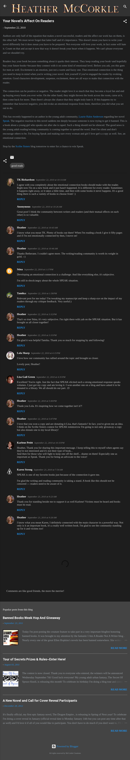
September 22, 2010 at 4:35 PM (50, 377)
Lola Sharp (23, 353)
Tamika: (21, 293)
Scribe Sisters (23, 146)
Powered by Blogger (65, 746)
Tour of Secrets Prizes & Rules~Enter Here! (34, 659)
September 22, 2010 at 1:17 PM (38, 269)
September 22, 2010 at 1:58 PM (42, 293)
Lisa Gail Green (26, 376)
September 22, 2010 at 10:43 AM (43, 227)
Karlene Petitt (25, 442)
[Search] (125, 7)
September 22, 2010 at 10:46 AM (43, 248)
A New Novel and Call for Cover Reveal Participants (40, 700)
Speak (6, 120)
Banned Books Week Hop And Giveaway (31, 618)
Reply (21, 199)
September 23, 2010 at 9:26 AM (42, 517)
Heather (21, 227)
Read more (119, 648)
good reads (17, 165)
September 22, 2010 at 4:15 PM (45, 353)
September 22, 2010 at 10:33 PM (49, 442)
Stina (20, 269)
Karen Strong (24, 469)
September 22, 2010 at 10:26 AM (47, 206)
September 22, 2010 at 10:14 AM (51, 179)
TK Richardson (26, 179)
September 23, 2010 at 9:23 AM (42, 496)
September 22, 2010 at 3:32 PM (42, 314)
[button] (125, 22)
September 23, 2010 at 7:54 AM (48, 469)
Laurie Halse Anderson (91, 116)
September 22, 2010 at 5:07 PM (42, 418)
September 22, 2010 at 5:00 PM (42, 401)
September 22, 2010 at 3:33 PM (42, 335)
